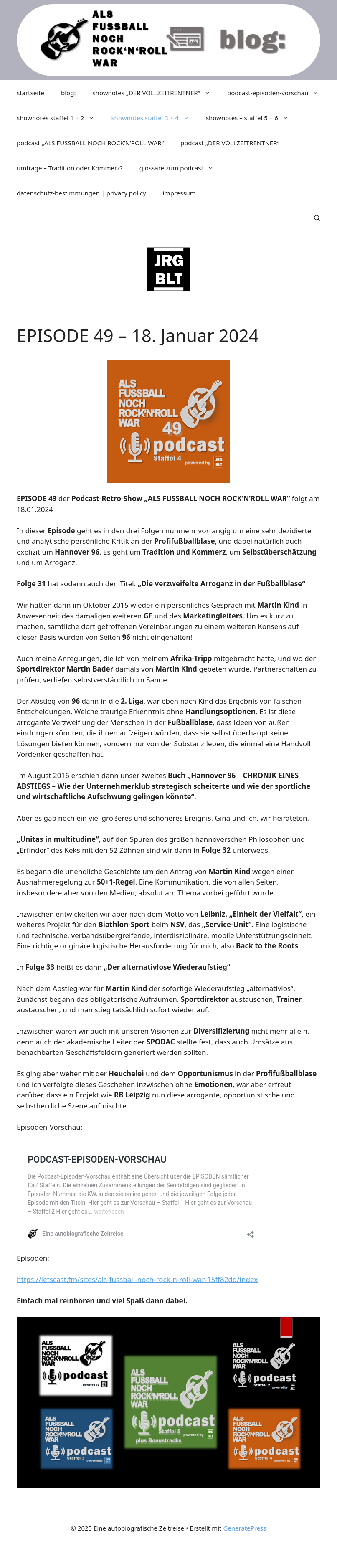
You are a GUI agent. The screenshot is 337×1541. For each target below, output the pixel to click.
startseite (30, 93)
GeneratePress (244, 1528)
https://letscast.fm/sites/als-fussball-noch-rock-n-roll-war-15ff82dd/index (137, 1279)
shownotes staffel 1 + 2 (60, 117)
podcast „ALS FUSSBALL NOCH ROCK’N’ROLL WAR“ (90, 143)
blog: (68, 93)
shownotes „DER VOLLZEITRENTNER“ (155, 92)
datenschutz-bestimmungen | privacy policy (81, 193)
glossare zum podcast (180, 167)
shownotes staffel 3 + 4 (154, 117)
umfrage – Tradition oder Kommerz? (70, 168)
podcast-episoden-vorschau (277, 92)
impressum (179, 193)
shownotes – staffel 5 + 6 (251, 117)
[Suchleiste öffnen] (317, 218)
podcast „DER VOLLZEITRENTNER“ (229, 143)
